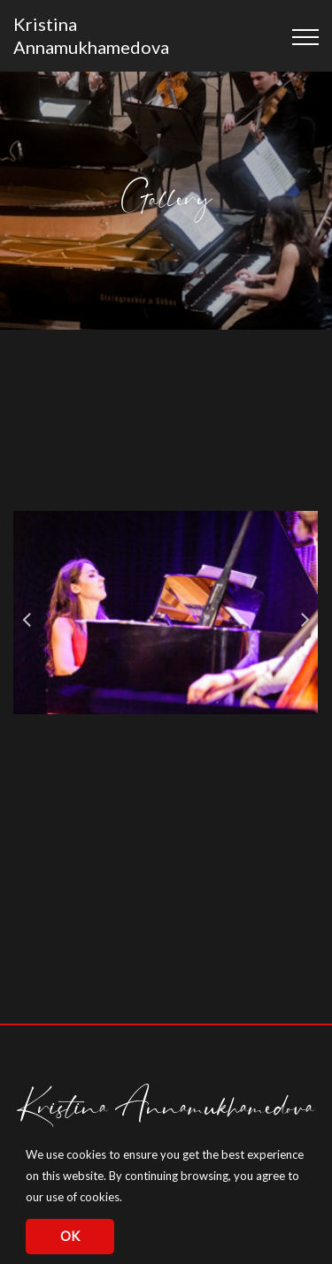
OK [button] (70, 1236)
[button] (127, 1199)
